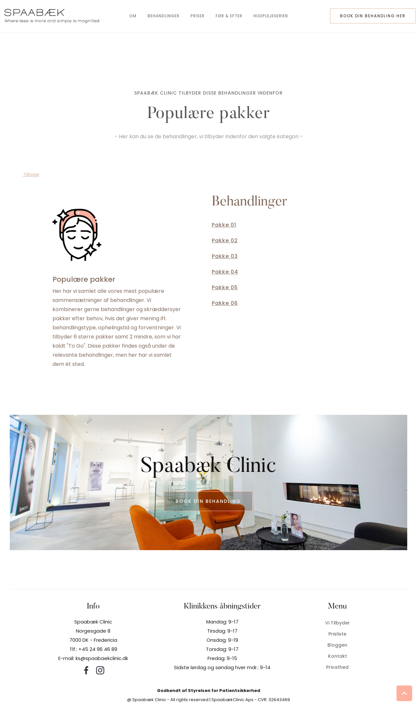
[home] (53, 16)
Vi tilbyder (337, 623)
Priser (198, 16)
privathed (337, 667)
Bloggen (337, 645)
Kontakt (337, 656)
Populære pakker (83, 279)
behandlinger (164, 16)
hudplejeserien (270, 16)
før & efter (229, 16)
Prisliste (337, 634)
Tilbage (31, 174)
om (133, 16)
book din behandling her (373, 16)
